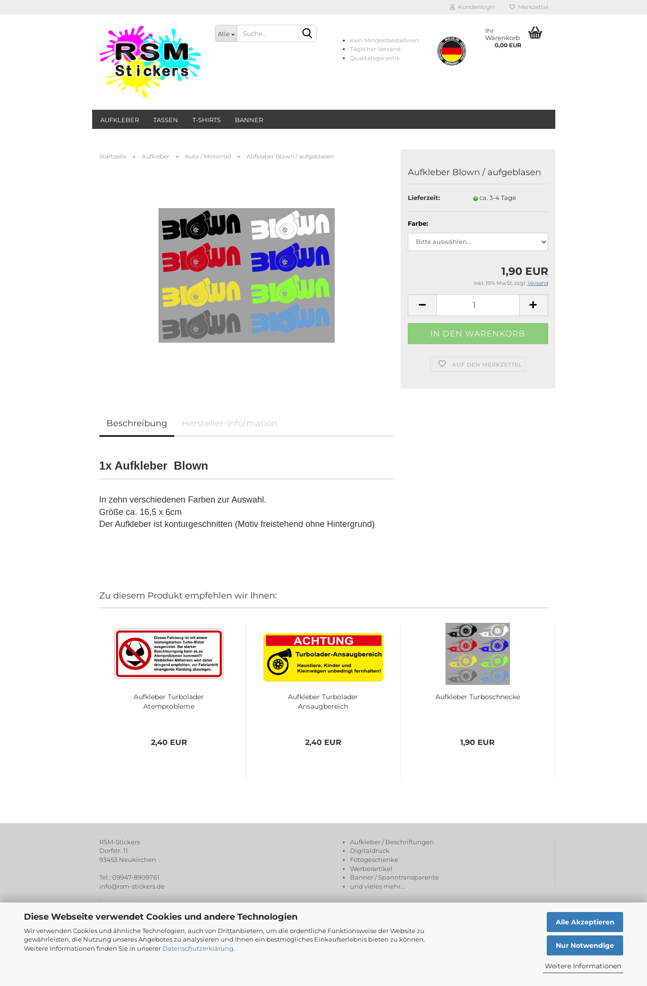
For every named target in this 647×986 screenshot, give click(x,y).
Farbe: (418, 223)
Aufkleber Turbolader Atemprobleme (169, 701)
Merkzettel (528, 6)
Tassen (165, 120)
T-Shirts (206, 120)
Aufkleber (119, 120)
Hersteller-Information (229, 423)
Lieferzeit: (424, 197)
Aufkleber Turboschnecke (477, 696)
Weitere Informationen (583, 966)
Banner (249, 120)
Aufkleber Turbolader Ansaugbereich (323, 701)
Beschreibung (136, 423)
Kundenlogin (472, 6)
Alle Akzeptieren (585, 922)
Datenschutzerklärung (197, 948)
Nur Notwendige (585, 945)
